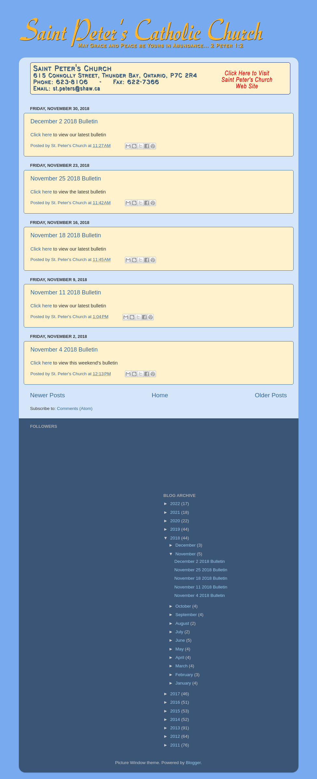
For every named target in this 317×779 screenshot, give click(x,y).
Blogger (193, 762)
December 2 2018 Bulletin (64, 121)
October (184, 606)
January (184, 683)
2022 (175, 503)
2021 (175, 512)
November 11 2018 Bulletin (66, 292)
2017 (175, 693)
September (187, 614)
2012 (175, 736)
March (182, 665)
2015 (175, 711)
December (186, 545)
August (183, 623)
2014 (175, 719)
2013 (175, 727)
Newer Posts (47, 395)
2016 (175, 702)
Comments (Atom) (75, 408)
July (180, 631)
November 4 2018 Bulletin (64, 349)
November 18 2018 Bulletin (66, 235)
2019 (175, 529)
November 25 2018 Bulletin (66, 178)
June (181, 640)
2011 (175, 745)
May (180, 649)
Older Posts (271, 395)
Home (160, 395)
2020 (175, 520)
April (181, 657)
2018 (175, 538)
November (186, 553)
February (185, 674)
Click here (41, 134)
